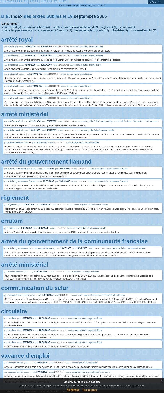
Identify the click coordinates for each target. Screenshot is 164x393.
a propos (72, 5)
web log (86, 5)
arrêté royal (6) (11, 27)
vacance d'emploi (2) (143, 30)
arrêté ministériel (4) (37, 27)
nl (159, 1)
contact (99, 5)
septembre (85, 16)
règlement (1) (109, 27)
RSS (61, 5)
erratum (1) (127, 27)
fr (152, 1)
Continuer (73, 389)
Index (17, 16)
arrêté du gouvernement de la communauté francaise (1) (37, 30)
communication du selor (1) (92, 30)
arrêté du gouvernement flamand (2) (75, 27)
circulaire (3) (120, 30)
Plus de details (90, 390)
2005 (102, 16)
